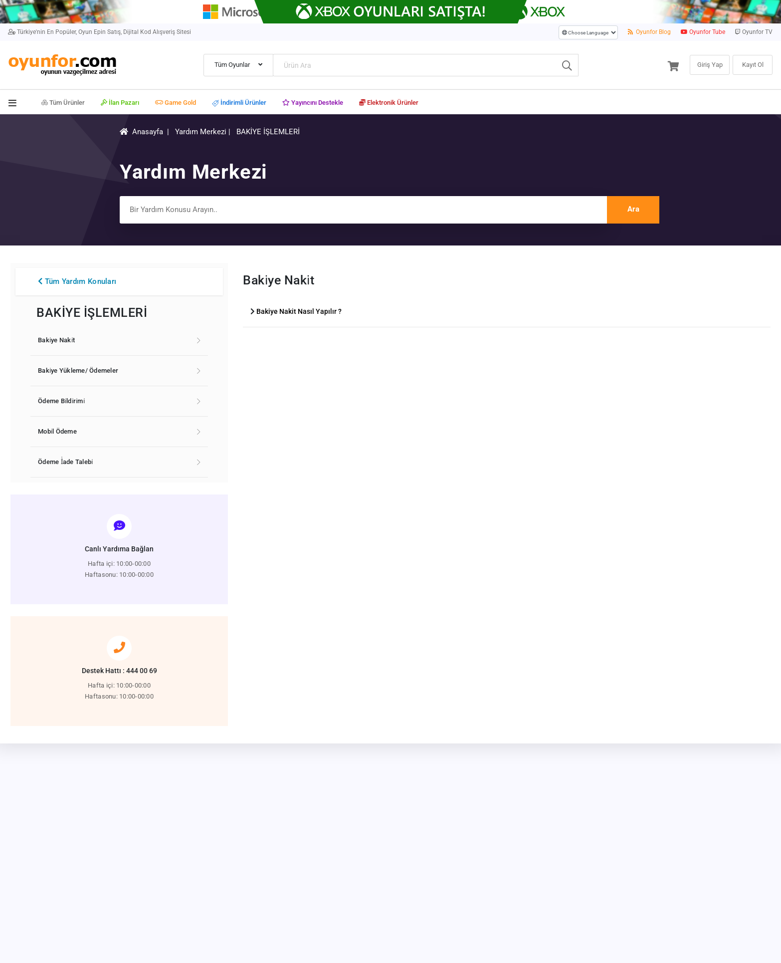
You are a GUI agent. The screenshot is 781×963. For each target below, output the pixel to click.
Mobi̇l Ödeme (57, 431)
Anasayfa (147, 131)
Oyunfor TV (754, 31)
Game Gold (175, 102)
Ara (633, 209)
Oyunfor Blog (649, 31)
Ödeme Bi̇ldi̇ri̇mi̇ (61, 401)
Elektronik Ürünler (388, 102)
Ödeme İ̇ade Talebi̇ (65, 462)
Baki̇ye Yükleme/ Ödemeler (78, 370)
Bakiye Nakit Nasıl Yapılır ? (299, 311)
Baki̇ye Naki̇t (56, 340)
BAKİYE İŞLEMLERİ (268, 131)
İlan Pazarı (120, 102)
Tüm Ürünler (63, 102)
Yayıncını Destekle (312, 102)
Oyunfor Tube (703, 31)
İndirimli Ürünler (239, 103)
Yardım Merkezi (200, 131)
